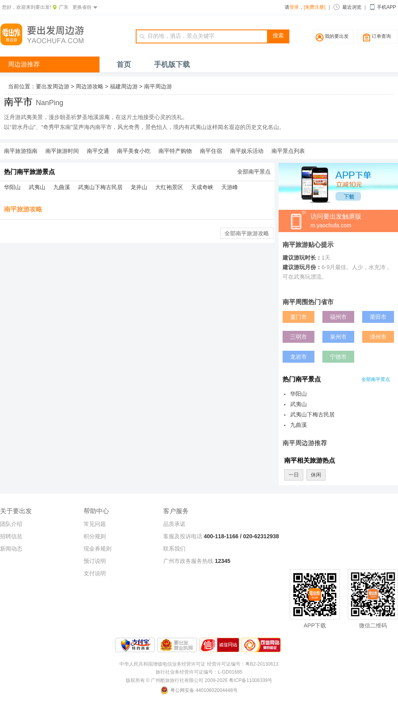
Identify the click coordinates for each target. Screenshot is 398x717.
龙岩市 (298, 357)
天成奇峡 (202, 187)
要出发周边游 (52, 86)
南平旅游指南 (20, 151)
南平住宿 (211, 151)
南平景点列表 (288, 151)
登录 (294, 7)
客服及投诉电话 (182, 536)
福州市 (338, 317)
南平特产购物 (175, 151)
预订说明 (95, 561)
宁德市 (338, 357)
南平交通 (98, 151)
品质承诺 (174, 524)
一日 (294, 475)
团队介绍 (11, 524)
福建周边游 (124, 86)
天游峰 (229, 187)
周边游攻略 (89, 86)
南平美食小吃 (133, 151)
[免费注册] (315, 7)
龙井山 (139, 187)
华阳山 (12, 187)
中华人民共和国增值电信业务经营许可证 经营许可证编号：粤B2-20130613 (198, 664)
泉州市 (338, 337)
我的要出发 (337, 36)
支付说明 (95, 573)
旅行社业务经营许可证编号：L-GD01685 (199, 672)
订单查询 (381, 36)
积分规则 (95, 536)
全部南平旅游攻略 (246, 233)
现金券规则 (97, 548)
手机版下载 (172, 64)
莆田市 (378, 317)
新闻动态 (11, 548)
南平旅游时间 (62, 151)
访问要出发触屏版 (354, 221)
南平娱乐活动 (246, 151)
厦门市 (298, 317)
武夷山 (37, 187)
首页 (124, 64)
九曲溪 (61, 187)
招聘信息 (11, 536)
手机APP (386, 7)
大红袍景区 (169, 187)
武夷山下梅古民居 (100, 187)
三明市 (298, 337)
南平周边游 (158, 86)
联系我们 (174, 548)
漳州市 (378, 337)
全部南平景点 (254, 171)
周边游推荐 (24, 64)
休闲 (316, 475)
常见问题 (95, 524)
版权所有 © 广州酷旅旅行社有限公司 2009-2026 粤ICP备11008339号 (199, 680)
